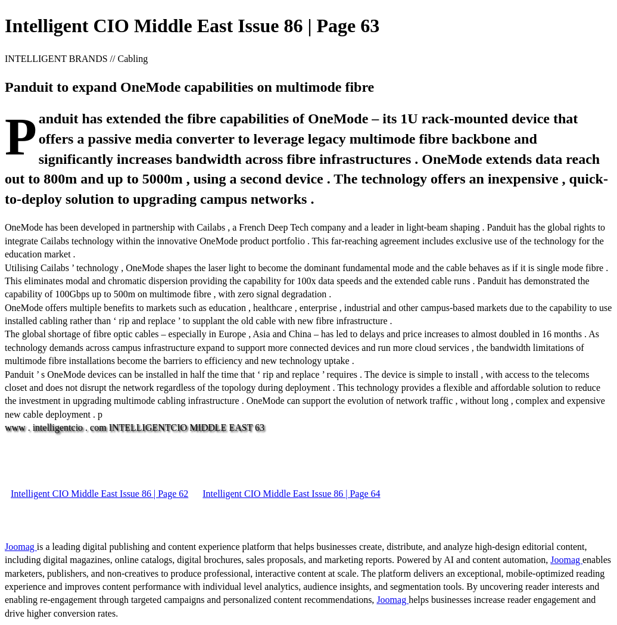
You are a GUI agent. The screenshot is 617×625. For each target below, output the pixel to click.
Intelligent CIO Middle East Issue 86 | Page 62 (99, 494)
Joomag (21, 547)
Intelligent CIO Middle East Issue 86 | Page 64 (291, 494)
